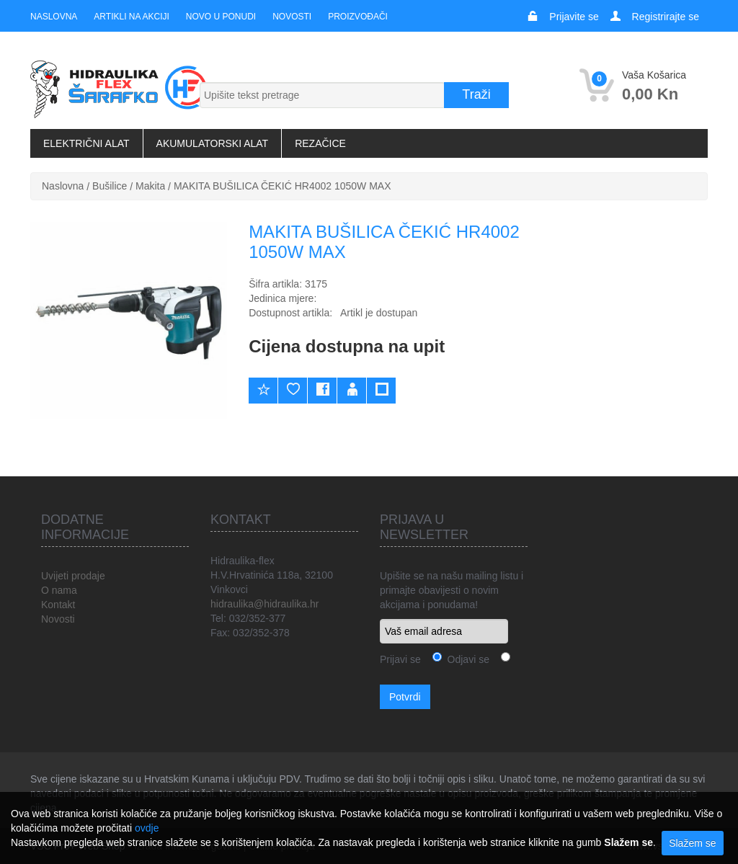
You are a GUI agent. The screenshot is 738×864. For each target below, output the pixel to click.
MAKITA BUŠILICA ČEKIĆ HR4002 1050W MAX (282, 186)
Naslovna (53, 17)
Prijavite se (573, 16)
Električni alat (86, 143)
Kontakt (58, 604)
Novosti (291, 17)
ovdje (147, 828)
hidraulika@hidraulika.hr (264, 604)
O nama (59, 590)
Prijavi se (400, 659)
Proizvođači (358, 17)
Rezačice (320, 143)
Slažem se (692, 843)
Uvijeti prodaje (73, 576)
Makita (150, 186)
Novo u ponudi (221, 17)
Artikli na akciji (131, 17)
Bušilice (109, 186)
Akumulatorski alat (212, 143)
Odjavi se (465, 659)
